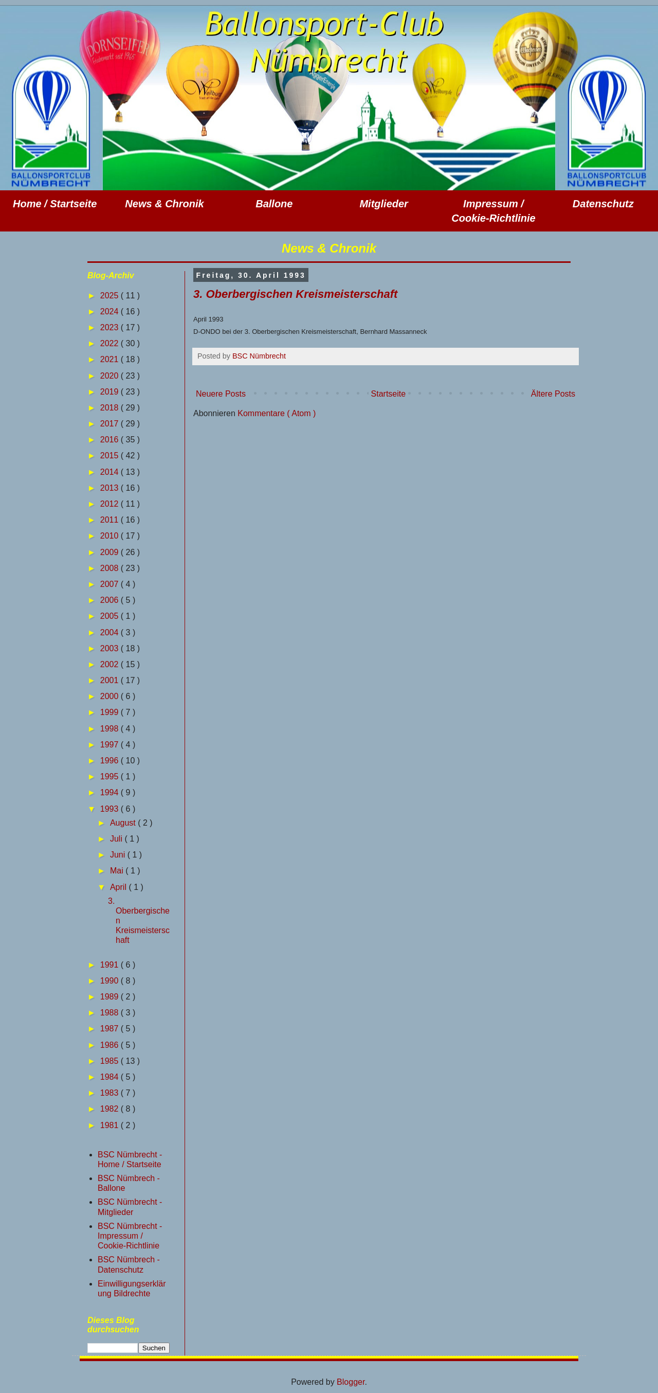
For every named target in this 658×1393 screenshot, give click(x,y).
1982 (110, 1108)
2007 (110, 584)
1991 (110, 964)
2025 (110, 295)
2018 (110, 407)
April (119, 887)
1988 (110, 1012)
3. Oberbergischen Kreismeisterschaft (295, 294)
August (124, 822)
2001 (110, 680)
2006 (110, 600)
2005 (110, 616)
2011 (110, 519)
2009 (110, 552)
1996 (110, 760)
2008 (110, 568)
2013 (110, 488)
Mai (117, 870)
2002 (110, 664)
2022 (110, 343)
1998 (110, 728)
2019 (110, 391)
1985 (110, 1061)
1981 (110, 1125)
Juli (117, 838)
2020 (110, 375)
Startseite (388, 393)
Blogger (350, 1382)
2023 (110, 327)
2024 (110, 311)
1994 (110, 792)
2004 (110, 632)
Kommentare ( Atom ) (276, 413)
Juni (118, 854)
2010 (110, 535)
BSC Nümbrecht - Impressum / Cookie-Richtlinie (130, 1236)
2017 (110, 423)
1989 (110, 996)
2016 (110, 439)
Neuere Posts (221, 393)
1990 (110, 980)
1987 (110, 1028)
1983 (110, 1092)
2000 (110, 696)
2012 (110, 503)
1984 (110, 1077)
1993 (110, 809)
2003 (110, 648)
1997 (110, 744)
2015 (110, 455)
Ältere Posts (553, 393)
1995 (110, 776)
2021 (110, 359)
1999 (110, 712)
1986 (110, 1045)
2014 (110, 472)
